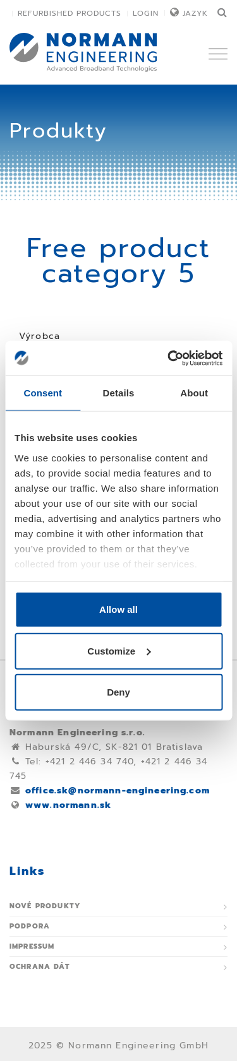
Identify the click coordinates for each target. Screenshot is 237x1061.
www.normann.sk (68, 805)
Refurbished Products (69, 13)
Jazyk (195, 13)
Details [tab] (119, 393)
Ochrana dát (39, 966)
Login (146, 13)
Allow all (118, 609)
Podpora (29, 926)
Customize (118, 650)
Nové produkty (44, 906)
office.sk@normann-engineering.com (117, 790)
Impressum (31, 946)
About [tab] (194, 393)
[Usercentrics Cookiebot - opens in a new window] (168, 358)
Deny (118, 692)
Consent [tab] (42, 393)
